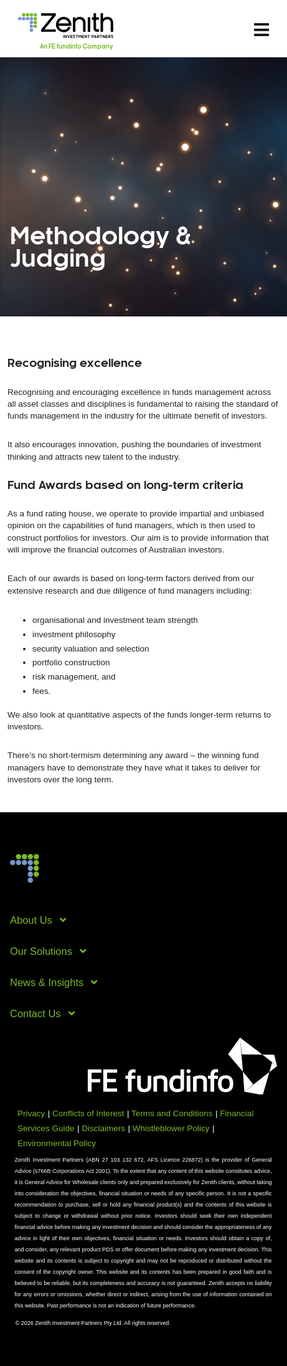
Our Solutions (47, 951)
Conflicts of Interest (88, 1113)
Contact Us (41, 1013)
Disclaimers (103, 1128)
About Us (37, 920)
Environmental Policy (56, 1143)
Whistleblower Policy (171, 1128)
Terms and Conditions (172, 1113)
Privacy (31, 1113)
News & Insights (53, 982)
